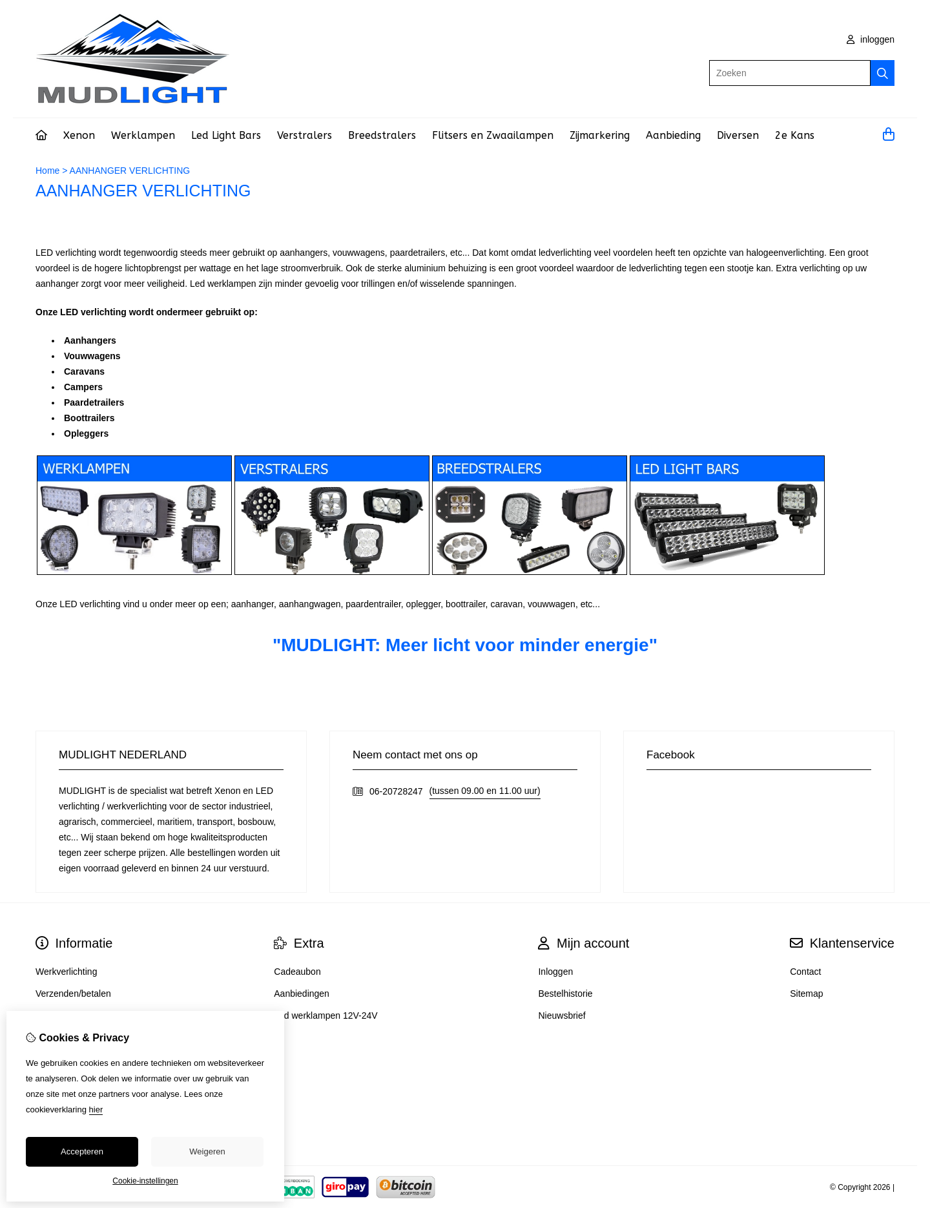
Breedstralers (382, 135)
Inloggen (555, 971)
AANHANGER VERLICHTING (130, 170)
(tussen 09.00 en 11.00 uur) (485, 791)
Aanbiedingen (301, 993)
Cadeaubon (297, 971)
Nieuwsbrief (561, 1015)
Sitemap (806, 993)
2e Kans (794, 135)
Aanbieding (673, 135)
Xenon (79, 135)
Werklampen (143, 135)
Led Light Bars (226, 135)
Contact (805, 971)
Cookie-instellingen (145, 1180)
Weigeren (207, 1151)
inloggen (870, 39)
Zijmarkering (600, 135)
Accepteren (82, 1151)
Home (47, 170)
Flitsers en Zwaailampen (492, 135)
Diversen (738, 135)
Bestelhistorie (565, 993)
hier (96, 1109)
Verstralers (304, 135)
